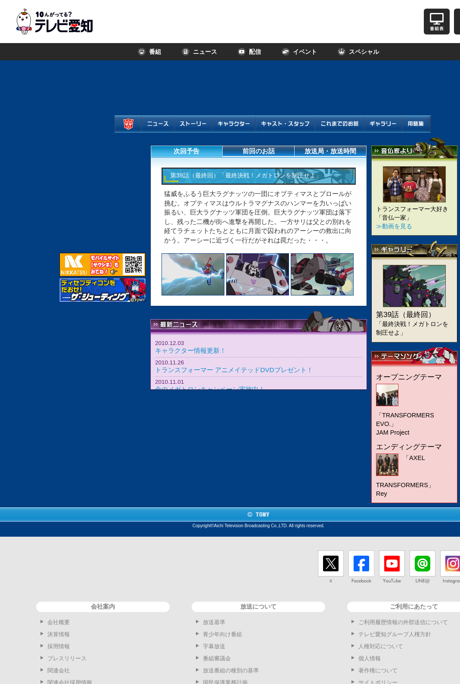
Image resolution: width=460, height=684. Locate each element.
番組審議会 (217, 658)
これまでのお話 (339, 132)
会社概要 (58, 622)
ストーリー (190, 132)
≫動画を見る (394, 226)
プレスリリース (67, 658)
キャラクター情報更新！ (190, 350)
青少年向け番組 (222, 634)
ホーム (127, 132)
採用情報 (58, 646)
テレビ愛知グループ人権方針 (394, 634)
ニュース (199, 52)
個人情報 (369, 658)
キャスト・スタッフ (284, 132)
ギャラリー (380, 132)
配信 (249, 52)
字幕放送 (214, 646)
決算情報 (58, 634)
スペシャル (358, 52)
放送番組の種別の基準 (231, 670)
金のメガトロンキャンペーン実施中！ (210, 389)
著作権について (378, 670)
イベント (299, 52)
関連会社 (58, 670)
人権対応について (380, 646)
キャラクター (232, 132)
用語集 (414, 132)
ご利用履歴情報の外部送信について (403, 622)
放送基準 (214, 622)
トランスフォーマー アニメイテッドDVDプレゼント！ (234, 369)
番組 (149, 52)
